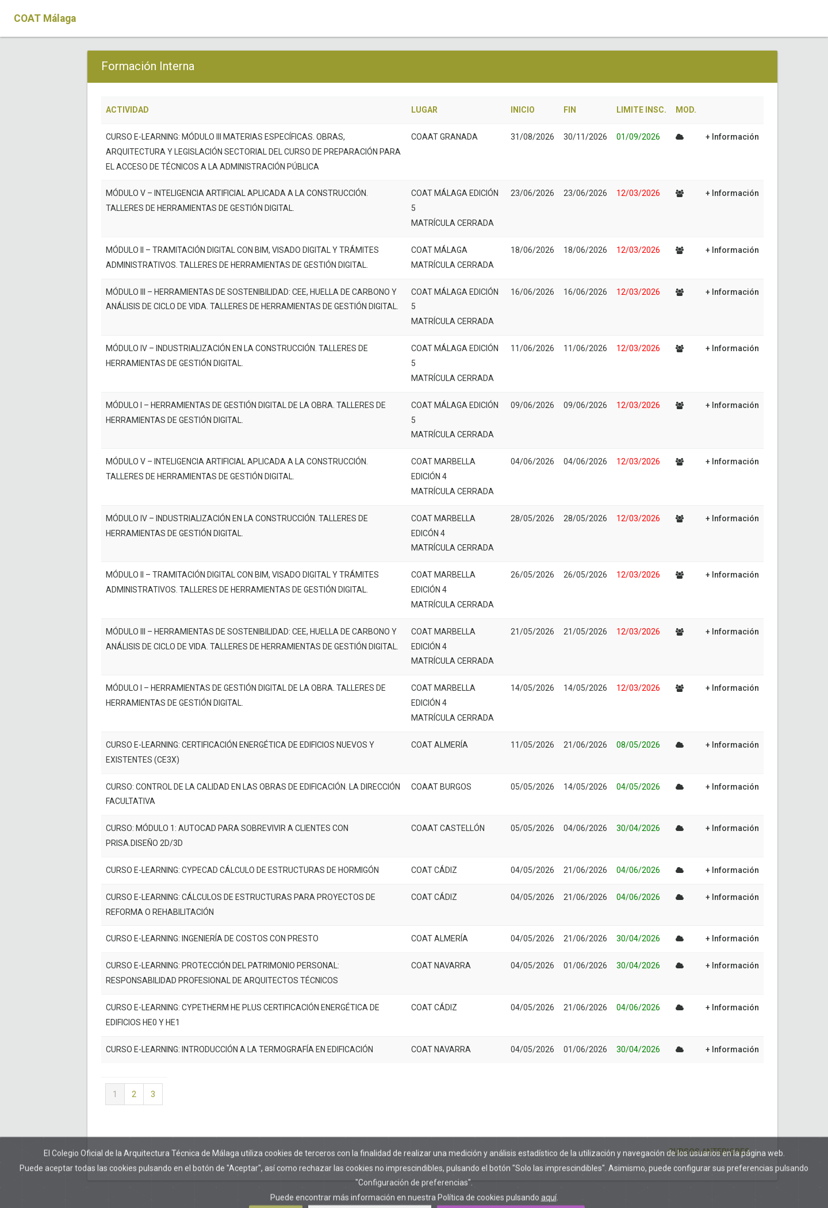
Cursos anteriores (708, 1151)
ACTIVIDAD (127, 109)
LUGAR (424, 109)
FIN (570, 109)
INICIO (523, 109)
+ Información (732, 136)
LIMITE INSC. (641, 109)
